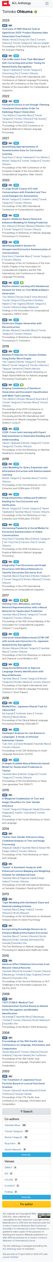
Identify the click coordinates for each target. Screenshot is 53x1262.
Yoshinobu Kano (24, 713)
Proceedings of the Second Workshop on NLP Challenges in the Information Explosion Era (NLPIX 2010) (26, 985)
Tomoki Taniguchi (21, 43)
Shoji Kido (7, 122)
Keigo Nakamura (30, 307)
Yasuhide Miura (25, 115)
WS (6, 1173)
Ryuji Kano (7, 157)
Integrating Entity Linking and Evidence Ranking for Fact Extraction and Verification (24, 501)
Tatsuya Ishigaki (40, 43)
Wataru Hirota (9, 39)
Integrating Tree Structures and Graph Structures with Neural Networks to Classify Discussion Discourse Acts (24, 569)
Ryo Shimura (8, 226)
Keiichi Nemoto (32, 368)
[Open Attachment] (22, 384)
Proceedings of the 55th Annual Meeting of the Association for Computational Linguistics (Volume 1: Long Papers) (26, 625)
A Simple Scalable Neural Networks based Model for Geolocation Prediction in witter (25, 767)
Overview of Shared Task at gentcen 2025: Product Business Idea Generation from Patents (25, 32)
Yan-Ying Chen (11, 542)
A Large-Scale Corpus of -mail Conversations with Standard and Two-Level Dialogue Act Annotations (24, 192)
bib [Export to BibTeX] (10, 25)
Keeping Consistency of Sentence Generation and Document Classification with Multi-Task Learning (25, 392)
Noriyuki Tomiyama (24, 122)
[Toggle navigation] (47, 3)
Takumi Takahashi (11, 69)
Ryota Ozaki (23, 296)
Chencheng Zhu (10, 73)
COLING (9, 1179)
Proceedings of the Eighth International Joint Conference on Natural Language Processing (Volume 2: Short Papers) (25, 689)
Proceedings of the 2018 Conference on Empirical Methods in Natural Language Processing (22, 552)
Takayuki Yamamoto (12, 368)
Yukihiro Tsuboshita (25, 812)
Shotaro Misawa (25, 226)
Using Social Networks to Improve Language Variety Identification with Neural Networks (22, 671)
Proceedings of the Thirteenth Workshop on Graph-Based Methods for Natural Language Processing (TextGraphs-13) (25, 375)
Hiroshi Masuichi (20, 912)
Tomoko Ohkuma (29, 73)
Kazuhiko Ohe (19, 943)
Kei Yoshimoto (39, 1055)
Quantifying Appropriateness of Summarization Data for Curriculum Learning (22, 150)
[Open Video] (26, 600)
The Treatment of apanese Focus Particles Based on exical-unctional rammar (23, 1083)
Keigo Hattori (10, 851)
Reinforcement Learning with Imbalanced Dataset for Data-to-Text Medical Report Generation (25, 290)
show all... (26, 1154)
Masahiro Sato (43, 226)
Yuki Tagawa (18, 303)
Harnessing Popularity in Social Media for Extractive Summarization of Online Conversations (25, 532)
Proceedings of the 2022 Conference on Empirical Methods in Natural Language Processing (22, 129)
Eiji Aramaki (8, 713)
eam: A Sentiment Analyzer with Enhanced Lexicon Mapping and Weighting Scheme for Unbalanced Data (26, 871)
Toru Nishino (8, 115)
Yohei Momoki (38, 296)
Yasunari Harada (21, 1055)
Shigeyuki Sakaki (30, 809)
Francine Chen (27, 542)
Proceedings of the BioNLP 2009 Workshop (24, 1027)
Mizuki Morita (19, 716)
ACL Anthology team (12, 1249)
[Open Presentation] (22, 600)
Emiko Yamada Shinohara (26, 939)
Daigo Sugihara (33, 974)
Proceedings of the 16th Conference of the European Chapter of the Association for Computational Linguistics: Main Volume (24, 171)
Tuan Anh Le (8, 743)
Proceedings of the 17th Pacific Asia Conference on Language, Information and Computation (24, 1101)
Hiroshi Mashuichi (41, 1020)
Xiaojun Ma (44, 847)
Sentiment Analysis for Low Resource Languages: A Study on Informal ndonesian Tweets (23, 737)
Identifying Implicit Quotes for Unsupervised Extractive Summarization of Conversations (26, 249)
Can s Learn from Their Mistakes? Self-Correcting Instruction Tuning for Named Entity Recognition (23, 63)
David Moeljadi (24, 743)
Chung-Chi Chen (26, 39)
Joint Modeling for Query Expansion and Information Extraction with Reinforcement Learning (26, 471)
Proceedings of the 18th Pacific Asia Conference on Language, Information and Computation (26, 1045)
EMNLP (8, 1167)
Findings (9, 1191)
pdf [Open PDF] (4, 25)
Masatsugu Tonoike (13, 974)
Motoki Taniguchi (11, 160)
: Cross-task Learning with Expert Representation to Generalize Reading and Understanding (26, 436)
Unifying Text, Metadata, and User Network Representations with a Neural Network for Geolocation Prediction (24, 607)
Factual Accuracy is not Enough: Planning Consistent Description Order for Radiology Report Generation (25, 108)
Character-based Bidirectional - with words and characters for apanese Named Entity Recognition (25, 641)
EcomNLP (10, 1185)
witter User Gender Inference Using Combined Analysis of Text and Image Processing (23, 841)
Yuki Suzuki (39, 118)
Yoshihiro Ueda (29, 199)
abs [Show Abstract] (16, 56)
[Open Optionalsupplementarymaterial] (22, 282)
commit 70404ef (10, 1257)
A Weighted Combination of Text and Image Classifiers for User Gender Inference (23, 802)
